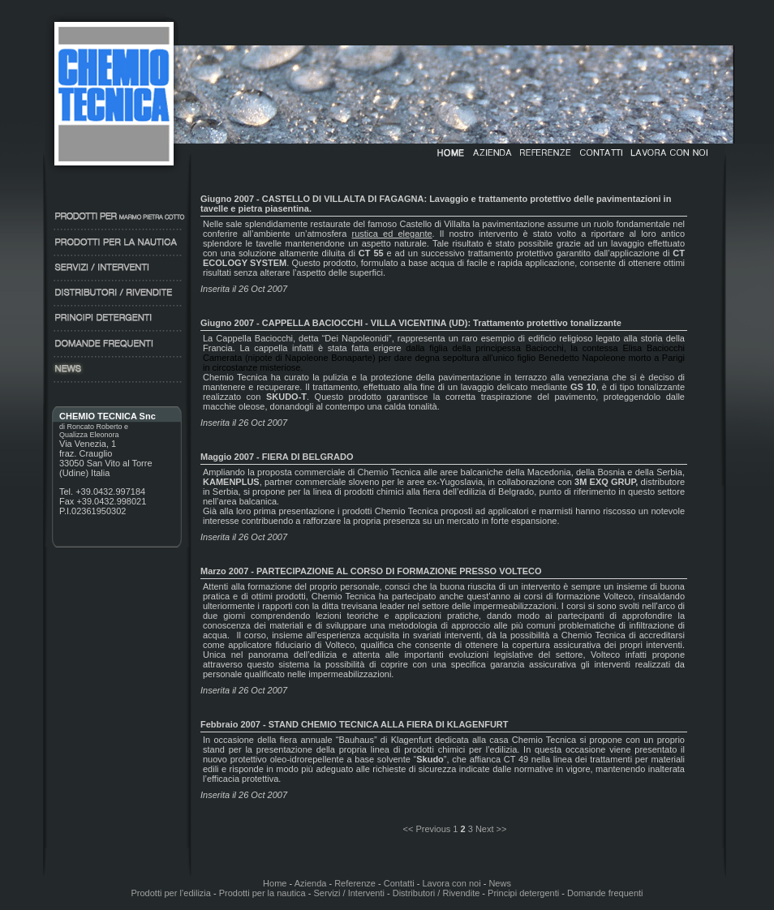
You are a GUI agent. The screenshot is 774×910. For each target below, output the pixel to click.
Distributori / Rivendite (436, 893)
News (499, 883)
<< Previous (427, 829)
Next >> (491, 829)
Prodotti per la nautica (262, 893)
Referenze (355, 883)
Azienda (311, 883)
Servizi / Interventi (347, 893)
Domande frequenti (605, 893)
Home (274, 883)
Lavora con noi (451, 883)
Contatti (399, 883)
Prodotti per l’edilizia (170, 893)
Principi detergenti (522, 893)
